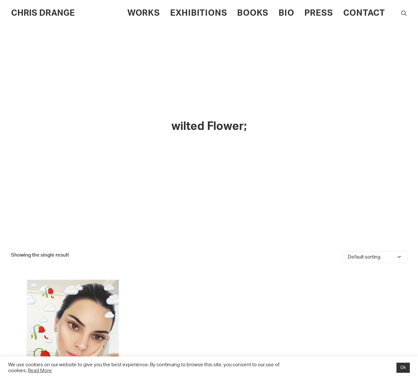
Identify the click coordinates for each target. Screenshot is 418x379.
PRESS (318, 13)
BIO (286, 13)
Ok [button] (403, 368)
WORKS (143, 13)
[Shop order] (375, 254)
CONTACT (364, 13)
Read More (40, 370)
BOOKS (252, 13)
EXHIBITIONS (198, 13)
